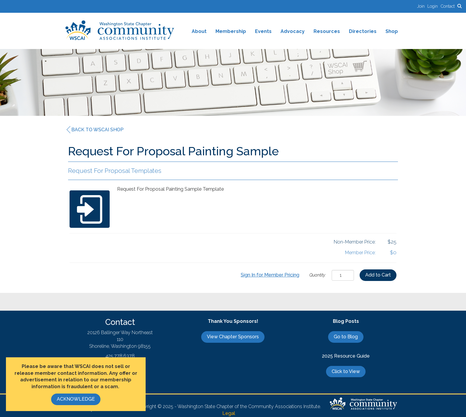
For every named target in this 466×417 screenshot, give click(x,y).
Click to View (346, 371)
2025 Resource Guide (346, 356)
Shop (391, 31)
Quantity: (317, 274)
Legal (228, 413)
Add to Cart (378, 275)
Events (263, 31)
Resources (327, 31)
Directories (363, 31)
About (199, 31)
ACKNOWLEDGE (76, 399)
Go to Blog (346, 336)
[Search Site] (459, 6)
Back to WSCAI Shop (95, 129)
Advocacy (293, 31)
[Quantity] (343, 275)
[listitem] (422, 6)
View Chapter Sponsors (233, 336)
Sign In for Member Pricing (270, 275)
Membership (230, 31)
